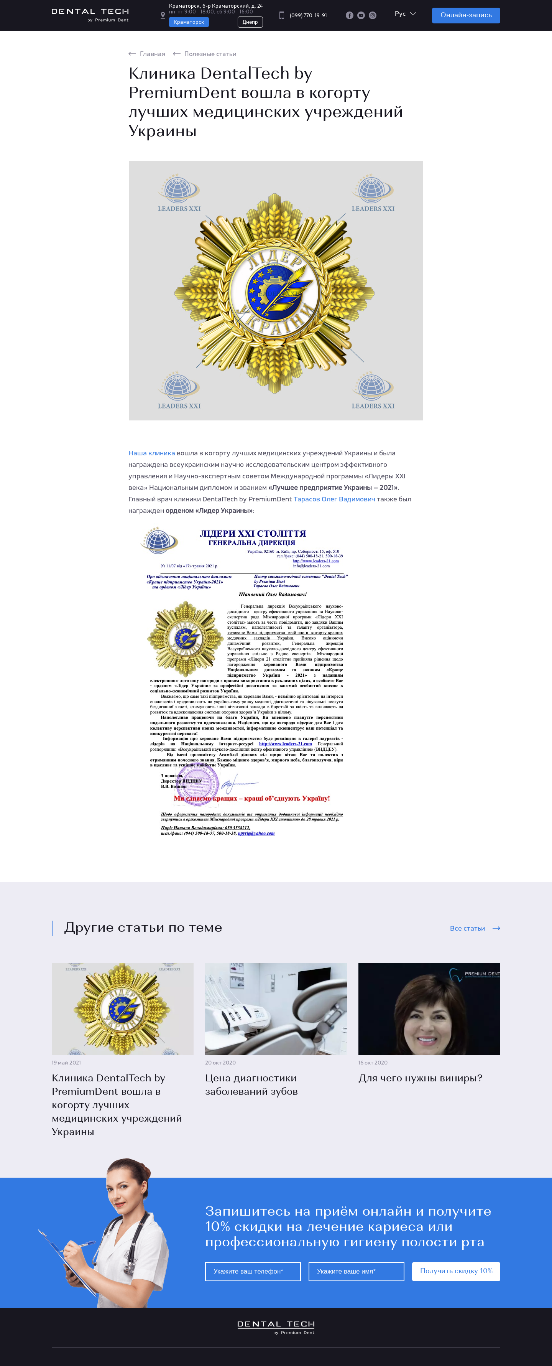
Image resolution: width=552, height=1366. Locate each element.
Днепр (250, 22)
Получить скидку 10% (456, 1271)
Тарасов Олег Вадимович (334, 499)
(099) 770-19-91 (308, 15)
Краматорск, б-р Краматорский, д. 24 (216, 6)
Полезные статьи (210, 54)
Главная (152, 54)
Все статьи (467, 928)
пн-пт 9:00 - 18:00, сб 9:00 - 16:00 (211, 11)
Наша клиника (151, 453)
